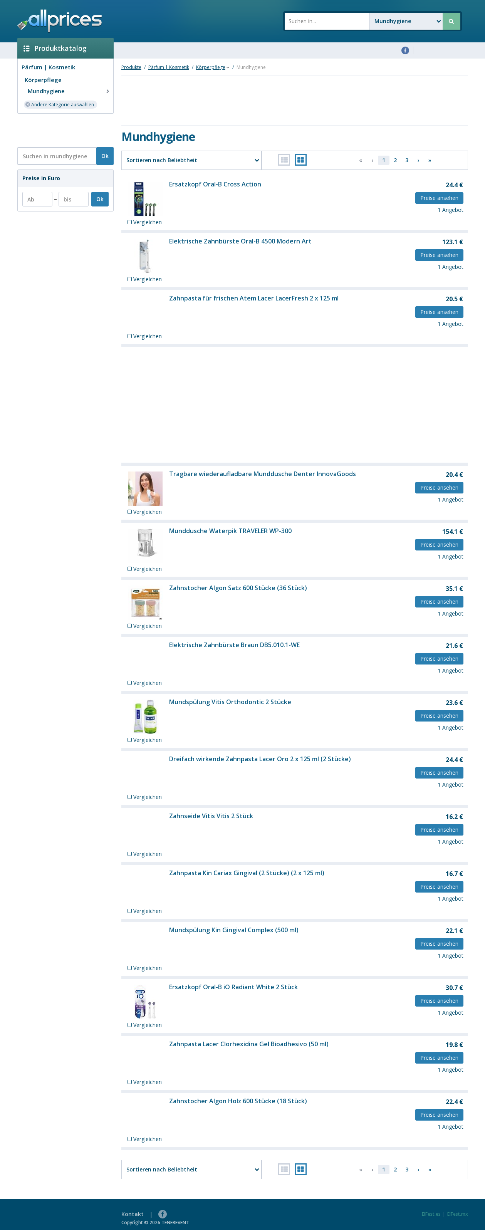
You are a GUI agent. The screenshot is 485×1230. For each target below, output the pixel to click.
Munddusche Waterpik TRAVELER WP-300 (230, 531)
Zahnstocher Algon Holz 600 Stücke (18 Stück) (238, 1101)
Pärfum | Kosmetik (48, 67)
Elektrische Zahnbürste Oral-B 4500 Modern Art (240, 241)
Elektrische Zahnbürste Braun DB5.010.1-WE (234, 645)
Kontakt (132, 1214)
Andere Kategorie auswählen (59, 104)
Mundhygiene (69, 91)
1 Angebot (450, 209)
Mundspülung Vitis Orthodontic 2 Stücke (230, 702)
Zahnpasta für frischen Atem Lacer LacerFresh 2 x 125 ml (254, 298)
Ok (105, 155)
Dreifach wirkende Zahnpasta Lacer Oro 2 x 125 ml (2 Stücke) (260, 759)
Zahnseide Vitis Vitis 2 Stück (211, 816)
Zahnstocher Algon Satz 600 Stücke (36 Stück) (238, 588)
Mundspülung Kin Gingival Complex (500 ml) (234, 930)
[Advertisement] (62, 129)
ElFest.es (431, 1214)
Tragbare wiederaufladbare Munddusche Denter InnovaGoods (262, 474)
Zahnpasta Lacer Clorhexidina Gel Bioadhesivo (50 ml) (249, 1044)
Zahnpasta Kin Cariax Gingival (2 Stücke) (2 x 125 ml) (246, 873)
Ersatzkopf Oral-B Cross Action (215, 184)
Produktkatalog (55, 48)
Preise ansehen (439, 197)
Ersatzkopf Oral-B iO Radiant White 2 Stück (233, 987)
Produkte (131, 67)
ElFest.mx (457, 1214)
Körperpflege (43, 80)
